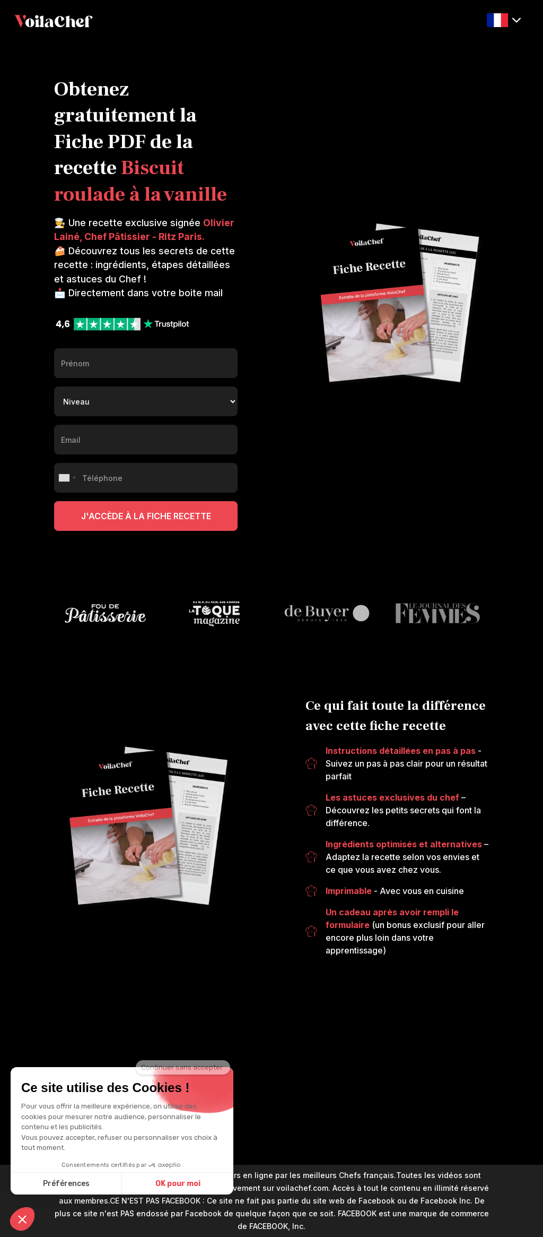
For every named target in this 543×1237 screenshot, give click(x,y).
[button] (504, 20)
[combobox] (67, 477)
